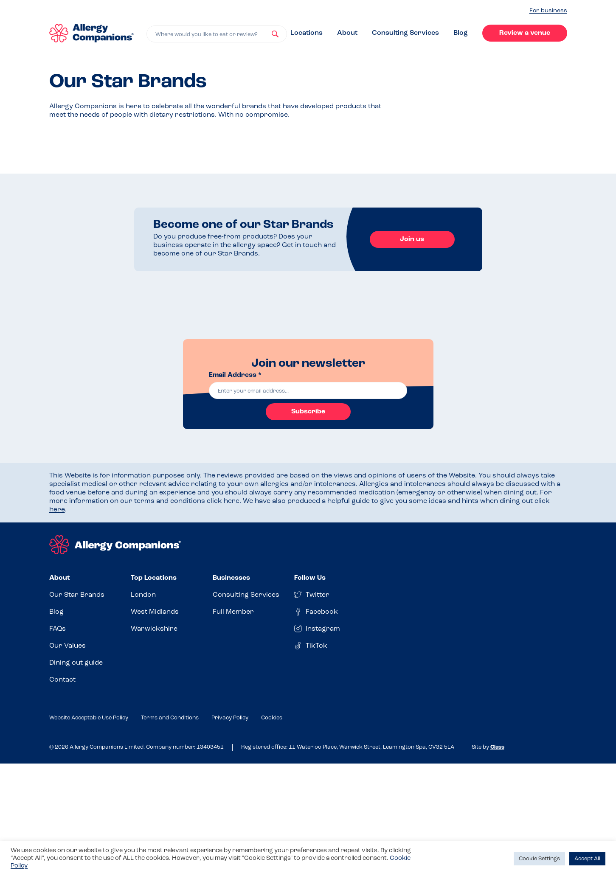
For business (548, 11)
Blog (460, 33)
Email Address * (235, 375)
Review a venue (524, 33)
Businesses (231, 578)
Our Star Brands (76, 595)
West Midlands (155, 612)
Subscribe (308, 411)
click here (223, 501)
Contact (62, 680)
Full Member (233, 612)
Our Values (67, 646)
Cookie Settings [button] (539, 859)
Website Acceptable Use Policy (88, 718)
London (143, 595)
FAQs (57, 629)
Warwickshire (154, 629)
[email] (308, 390)
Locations (306, 33)
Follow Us (310, 578)
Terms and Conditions (170, 718)
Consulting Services (405, 33)
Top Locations (154, 578)
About (347, 33)
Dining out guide (76, 663)
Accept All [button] (587, 859)
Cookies (271, 718)
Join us (412, 239)
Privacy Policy (229, 718)
